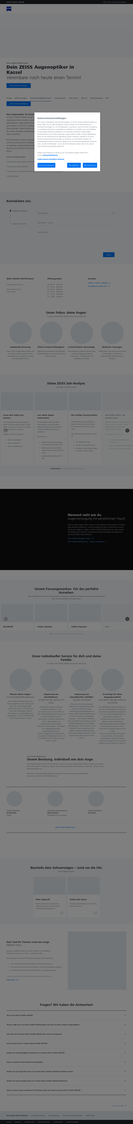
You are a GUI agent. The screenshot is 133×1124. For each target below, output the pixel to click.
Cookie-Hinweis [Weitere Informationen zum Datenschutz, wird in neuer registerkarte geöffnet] (43, 159)
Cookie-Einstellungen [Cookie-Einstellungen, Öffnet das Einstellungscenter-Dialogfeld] (46, 165)
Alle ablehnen (74, 165)
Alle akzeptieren (90, 165)
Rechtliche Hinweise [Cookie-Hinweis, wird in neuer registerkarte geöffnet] (56, 159)
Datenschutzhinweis (50, 155)
